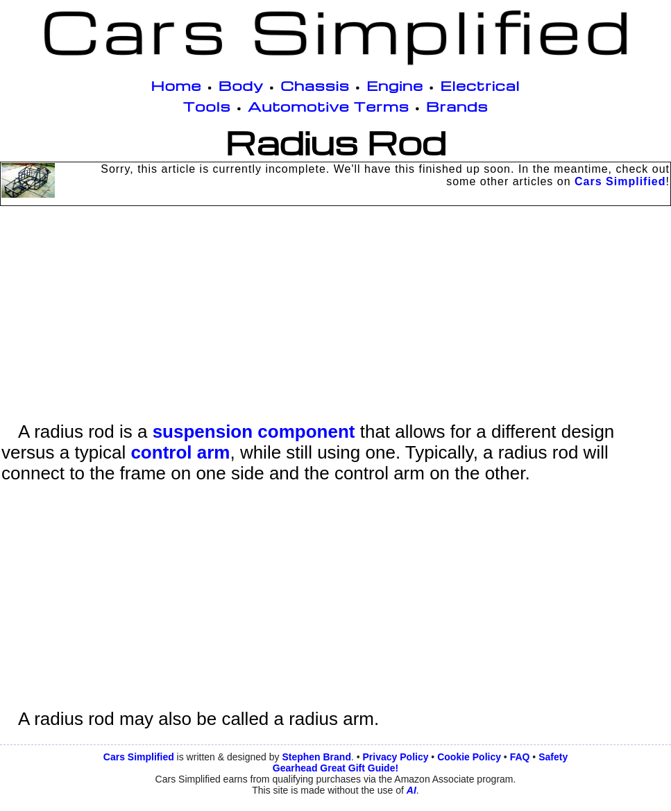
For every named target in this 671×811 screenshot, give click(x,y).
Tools (207, 106)
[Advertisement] (335, 324)
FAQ (520, 756)
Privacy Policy (396, 756)
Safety (553, 756)
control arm (180, 452)
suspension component (254, 431)
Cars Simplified (620, 181)
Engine (394, 85)
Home (176, 85)
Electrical (480, 85)
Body (241, 85)
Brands (457, 106)
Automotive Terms (328, 106)
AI (411, 790)
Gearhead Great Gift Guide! (335, 768)
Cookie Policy (469, 756)
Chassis (315, 85)
